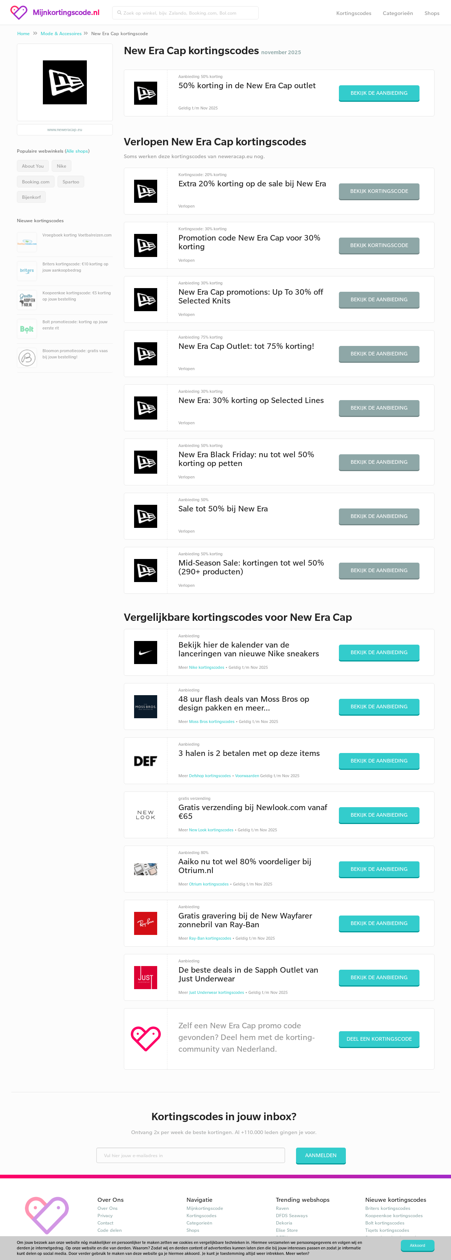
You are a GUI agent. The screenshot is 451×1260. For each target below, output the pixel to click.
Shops (432, 13)
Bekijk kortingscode (379, 190)
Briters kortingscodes (387, 1208)
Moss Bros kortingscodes (211, 721)
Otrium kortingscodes (209, 884)
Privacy (105, 1215)
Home (23, 33)
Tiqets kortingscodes (387, 1230)
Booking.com (35, 181)
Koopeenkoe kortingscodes (394, 1215)
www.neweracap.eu (64, 129)
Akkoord (417, 1245)
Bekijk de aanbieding (379, 92)
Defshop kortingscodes (210, 775)
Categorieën (398, 13)
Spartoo (71, 181)
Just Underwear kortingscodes (216, 992)
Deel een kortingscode (379, 1038)
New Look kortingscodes (211, 829)
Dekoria (284, 1223)
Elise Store (287, 1230)
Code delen (109, 1230)
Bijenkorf (31, 197)
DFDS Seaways (292, 1215)
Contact (105, 1223)
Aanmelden (321, 1155)
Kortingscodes (353, 13)
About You (33, 166)
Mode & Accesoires (61, 33)
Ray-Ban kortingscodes (210, 938)
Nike (61, 166)
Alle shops (77, 151)
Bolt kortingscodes (384, 1223)
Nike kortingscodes (206, 667)
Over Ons (107, 1208)
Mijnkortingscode (204, 1208)
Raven (282, 1208)
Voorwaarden (247, 775)
